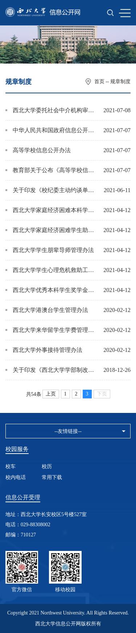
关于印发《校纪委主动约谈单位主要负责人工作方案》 (50, 190)
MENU (125, 13)
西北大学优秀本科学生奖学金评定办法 (50, 290)
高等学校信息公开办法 (38, 150)
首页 (99, 81)
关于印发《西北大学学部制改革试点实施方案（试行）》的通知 (50, 370)
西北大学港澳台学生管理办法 (46, 310)
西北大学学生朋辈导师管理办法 (49, 250)
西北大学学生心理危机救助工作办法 (50, 270)
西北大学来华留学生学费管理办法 (50, 330)
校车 (10, 466)
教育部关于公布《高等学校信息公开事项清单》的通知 (50, 170)
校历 (47, 466)
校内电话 (15, 477)
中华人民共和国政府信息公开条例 (50, 130)
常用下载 (52, 477)
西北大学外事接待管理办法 (43, 350)
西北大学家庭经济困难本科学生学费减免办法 (50, 210)
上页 (51, 394)
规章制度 (120, 81)
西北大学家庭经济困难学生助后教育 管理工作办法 (50, 230)
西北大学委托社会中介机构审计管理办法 (50, 110)
